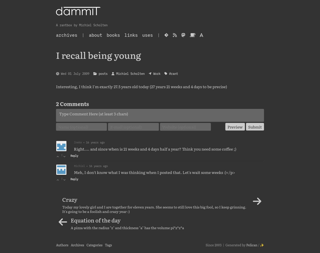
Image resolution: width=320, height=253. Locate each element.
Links (131, 35)
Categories (94, 245)
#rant (173, 73)
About (95, 35)
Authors (62, 245)
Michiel (79, 166)
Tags (108, 245)
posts (103, 73)
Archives (77, 245)
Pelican (251, 245)
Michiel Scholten (130, 73)
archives (66, 35)
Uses (147, 35)
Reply (74, 155)
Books (113, 35)
